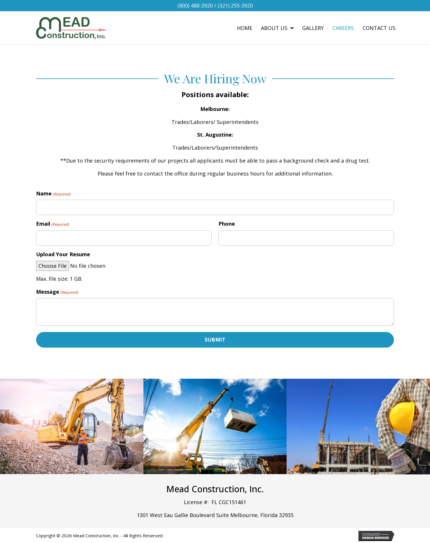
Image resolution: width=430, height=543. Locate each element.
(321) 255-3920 (235, 5)
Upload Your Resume (63, 253)
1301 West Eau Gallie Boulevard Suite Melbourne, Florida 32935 (215, 514)
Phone (226, 223)
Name (53, 193)
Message (57, 291)
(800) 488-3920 (195, 5)
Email (52, 223)
